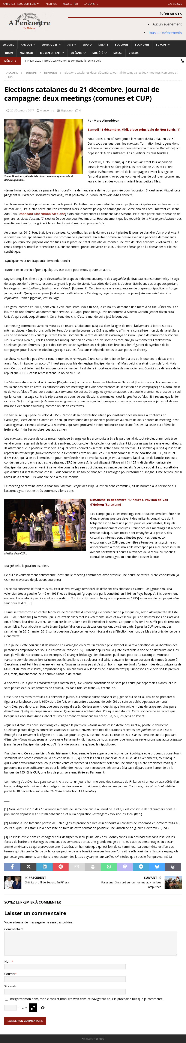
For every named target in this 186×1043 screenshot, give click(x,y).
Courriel (9, 974)
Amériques (49, 44)
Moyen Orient (50, 53)
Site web (10, 986)
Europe (161, 44)
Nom (7, 961)
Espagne (67, 110)
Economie (142, 44)
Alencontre (47, 110)
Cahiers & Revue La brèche (19, 3)
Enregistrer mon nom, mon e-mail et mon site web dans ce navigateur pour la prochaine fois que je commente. (86, 999)
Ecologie (121, 44)
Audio (87, 44)
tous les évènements (165, 33)
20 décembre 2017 (22, 110)
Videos (133, 53)
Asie (70, 44)
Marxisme (26, 53)
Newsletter (70, 3)
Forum (8, 53)
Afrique (26, 44)
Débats (103, 44)
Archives (51, 3)
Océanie (76, 53)
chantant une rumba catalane (42, 214)
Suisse (117, 53)
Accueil (8, 44)
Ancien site (91, 3)
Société (97, 53)
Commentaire (13, 929)
